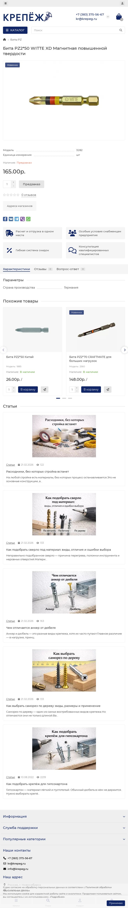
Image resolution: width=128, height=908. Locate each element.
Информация (64, 816)
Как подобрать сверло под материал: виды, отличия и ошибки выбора (58, 549)
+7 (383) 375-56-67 (20, 858)
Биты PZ (16, 39)
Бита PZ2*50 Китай (20, 357)
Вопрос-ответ (71, 269)
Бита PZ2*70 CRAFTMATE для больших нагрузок (90, 359)
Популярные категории (64, 839)
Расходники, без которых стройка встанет (37, 471)
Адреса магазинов (19, 205)
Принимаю (116, 903)
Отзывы (43, 269)
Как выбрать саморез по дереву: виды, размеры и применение (53, 706)
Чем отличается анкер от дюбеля (31, 628)
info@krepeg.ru (18, 868)
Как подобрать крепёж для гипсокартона (36, 784)
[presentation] (3, 350)
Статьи (10, 464)
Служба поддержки (64, 828)
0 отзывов (28, 195)
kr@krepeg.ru (17, 863)
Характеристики (16, 269)
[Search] (78, 30)
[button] (58, 398)
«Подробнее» (57, 896)
